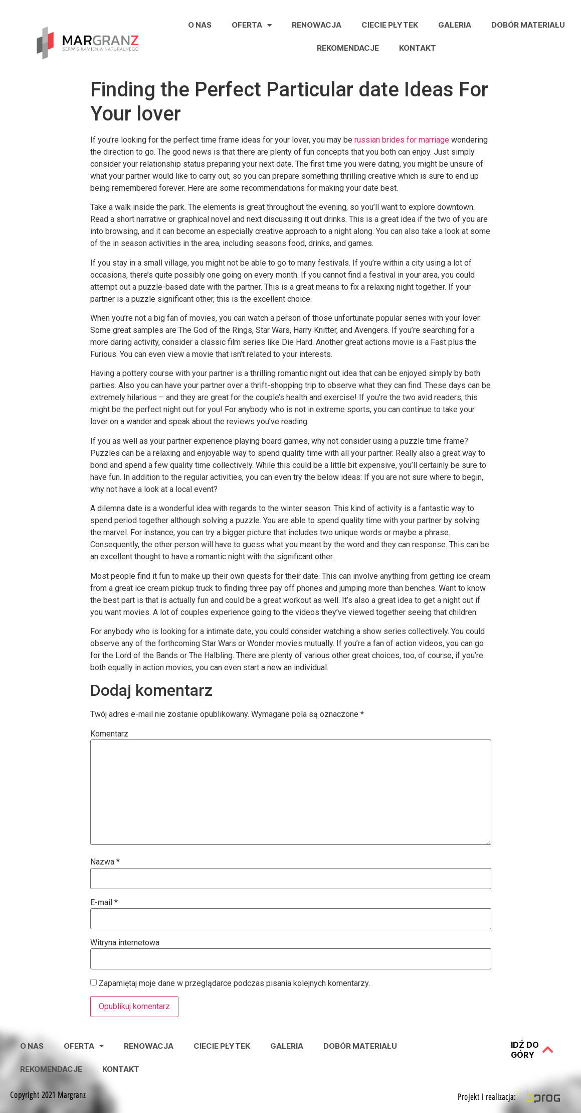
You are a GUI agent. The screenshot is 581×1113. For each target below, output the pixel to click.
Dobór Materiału (528, 25)
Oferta (252, 25)
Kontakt (417, 48)
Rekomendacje (348, 48)
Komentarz (109, 734)
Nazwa (105, 862)
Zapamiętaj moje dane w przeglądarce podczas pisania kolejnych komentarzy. (234, 983)
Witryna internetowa (124, 943)
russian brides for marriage (401, 140)
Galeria (454, 25)
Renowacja (316, 25)
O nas (200, 25)
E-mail (104, 903)
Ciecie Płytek (389, 25)
